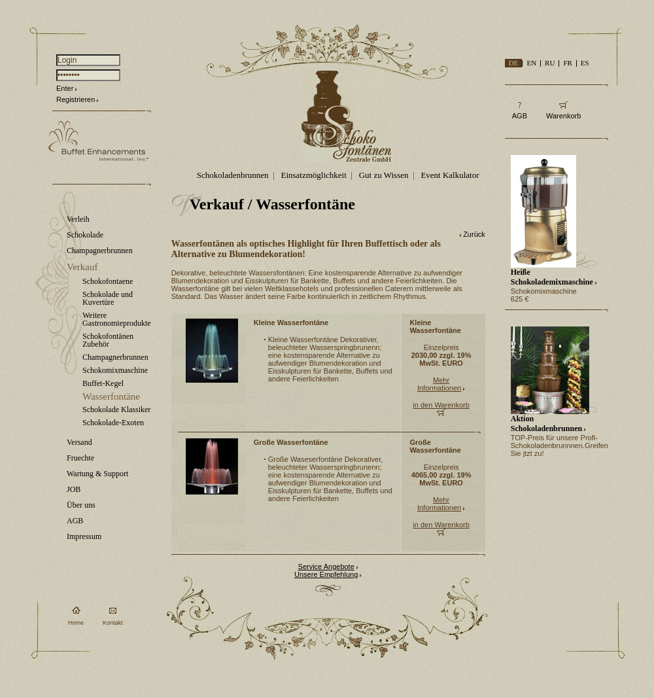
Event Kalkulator (450, 175)
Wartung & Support (97, 473)
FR (567, 63)
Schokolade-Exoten (113, 422)
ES (585, 63)
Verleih (78, 219)
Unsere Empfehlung (326, 574)
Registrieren (75, 99)
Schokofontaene (107, 281)
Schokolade (85, 234)
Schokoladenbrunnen (233, 175)
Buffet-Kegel (103, 383)
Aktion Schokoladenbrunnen (546, 423)
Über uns (81, 505)
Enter (64, 88)
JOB (73, 489)
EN (531, 63)
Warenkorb (563, 116)
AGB (75, 520)
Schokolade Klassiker (116, 409)
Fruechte (80, 457)
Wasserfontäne (111, 396)
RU (550, 63)
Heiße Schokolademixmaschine (552, 277)
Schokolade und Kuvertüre (107, 298)
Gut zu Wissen (384, 175)
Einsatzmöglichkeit (313, 175)
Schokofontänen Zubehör (107, 340)
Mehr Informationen (439, 384)
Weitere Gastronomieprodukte (116, 319)
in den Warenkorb (441, 405)
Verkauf (82, 267)
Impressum (84, 536)
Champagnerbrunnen (100, 250)
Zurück (474, 234)
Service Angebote (326, 566)
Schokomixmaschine (115, 370)
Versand (79, 442)
